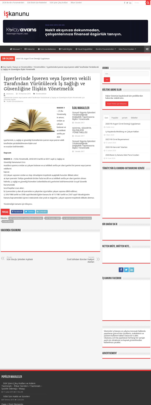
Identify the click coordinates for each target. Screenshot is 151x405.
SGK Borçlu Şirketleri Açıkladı (22, 258)
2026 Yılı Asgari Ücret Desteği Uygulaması (33, 58)
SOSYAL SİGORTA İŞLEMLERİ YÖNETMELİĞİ (81, 130)
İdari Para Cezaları (126, 49)
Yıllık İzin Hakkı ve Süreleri (16, 396)
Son (106, 118)
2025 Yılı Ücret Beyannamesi (117, 139)
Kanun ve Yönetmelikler (22, 67)
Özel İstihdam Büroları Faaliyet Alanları (79, 259)
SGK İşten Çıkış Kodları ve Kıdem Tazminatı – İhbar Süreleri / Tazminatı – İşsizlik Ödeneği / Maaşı (21, 386)
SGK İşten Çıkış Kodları (59, 3)
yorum (124, 118)
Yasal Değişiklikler (84, 49)
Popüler (115, 118)
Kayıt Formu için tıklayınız (117, 104)
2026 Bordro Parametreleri (13, 3)
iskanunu (9, 94)
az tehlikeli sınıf (53, 218)
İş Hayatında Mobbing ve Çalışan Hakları (122, 131)
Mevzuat (15, 49)
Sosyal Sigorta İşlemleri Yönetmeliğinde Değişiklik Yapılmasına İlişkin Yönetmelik (83, 115)
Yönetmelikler (39, 67)
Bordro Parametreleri (105, 49)
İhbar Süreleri (76, 3)
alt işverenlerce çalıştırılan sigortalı (26, 218)
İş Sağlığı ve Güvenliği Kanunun (77, 218)
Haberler (29, 49)
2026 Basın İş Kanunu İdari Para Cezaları (122, 155)
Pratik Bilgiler (65, 49)
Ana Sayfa (4, 49)
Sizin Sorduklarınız (47, 49)
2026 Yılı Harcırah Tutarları (116, 147)
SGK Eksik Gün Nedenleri (37, 3)
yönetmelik (8, 221)
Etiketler (134, 118)
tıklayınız (28, 204)
